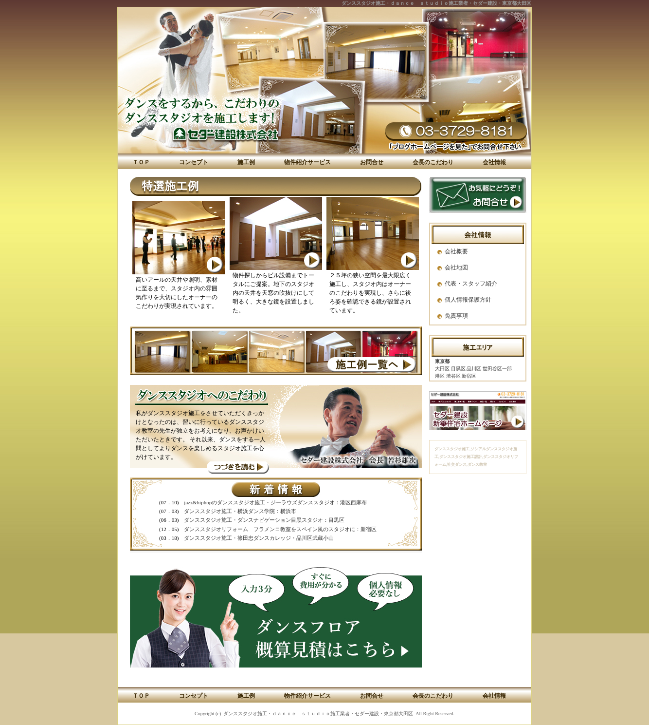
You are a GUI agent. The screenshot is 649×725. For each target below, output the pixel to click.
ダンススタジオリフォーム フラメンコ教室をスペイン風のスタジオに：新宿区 (280, 529)
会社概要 (456, 251)
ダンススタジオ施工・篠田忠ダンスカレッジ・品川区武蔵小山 (259, 538)
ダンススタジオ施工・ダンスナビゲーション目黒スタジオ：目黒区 (264, 520)
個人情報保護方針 (468, 299)
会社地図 (456, 267)
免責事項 (456, 315)
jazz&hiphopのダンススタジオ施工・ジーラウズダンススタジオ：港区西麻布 (275, 502)
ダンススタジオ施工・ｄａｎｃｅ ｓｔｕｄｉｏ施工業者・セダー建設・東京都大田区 (436, 3)
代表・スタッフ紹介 (471, 283)
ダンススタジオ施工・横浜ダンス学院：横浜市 (240, 511)
